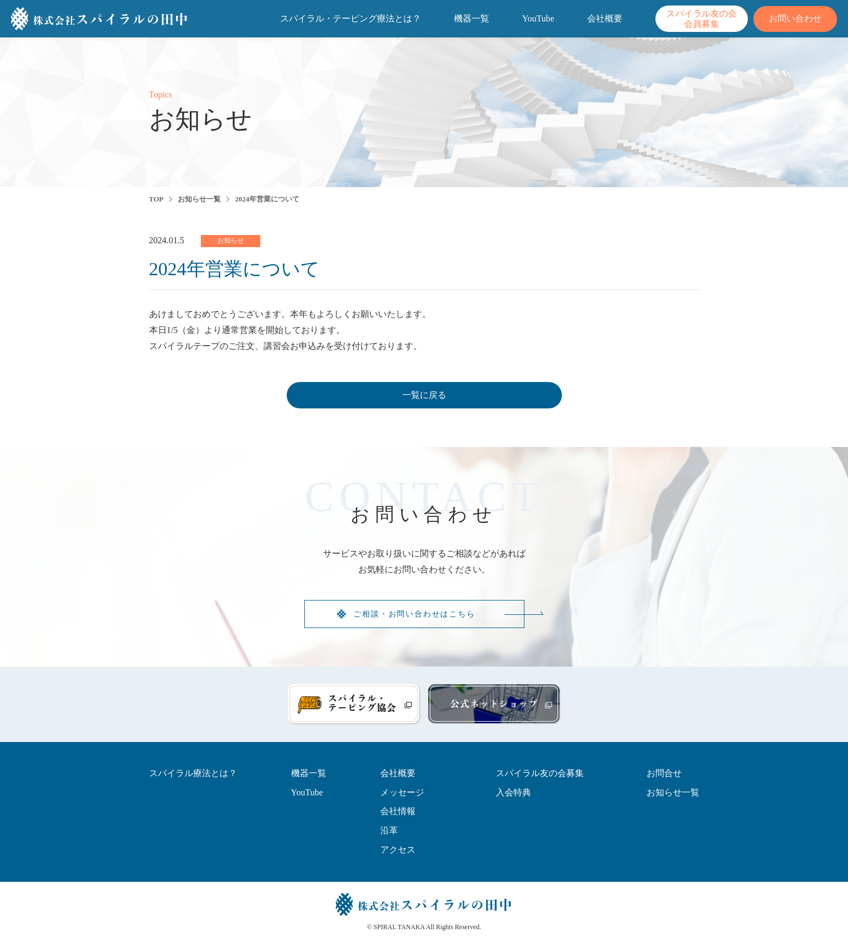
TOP (156, 199)
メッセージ (402, 792)
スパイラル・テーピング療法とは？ (350, 18)
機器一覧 (471, 18)
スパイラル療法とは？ (193, 773)
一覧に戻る (424, 395)
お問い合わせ (795, 18)
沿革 (389, 830)
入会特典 (513, 792)
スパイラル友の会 (701, 19)
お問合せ (664, 773)
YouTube (538, 18)
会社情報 (397, 811)
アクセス (397, 849)
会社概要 (604, 18)
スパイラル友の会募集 (540, 773)
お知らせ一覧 (199, 199)
